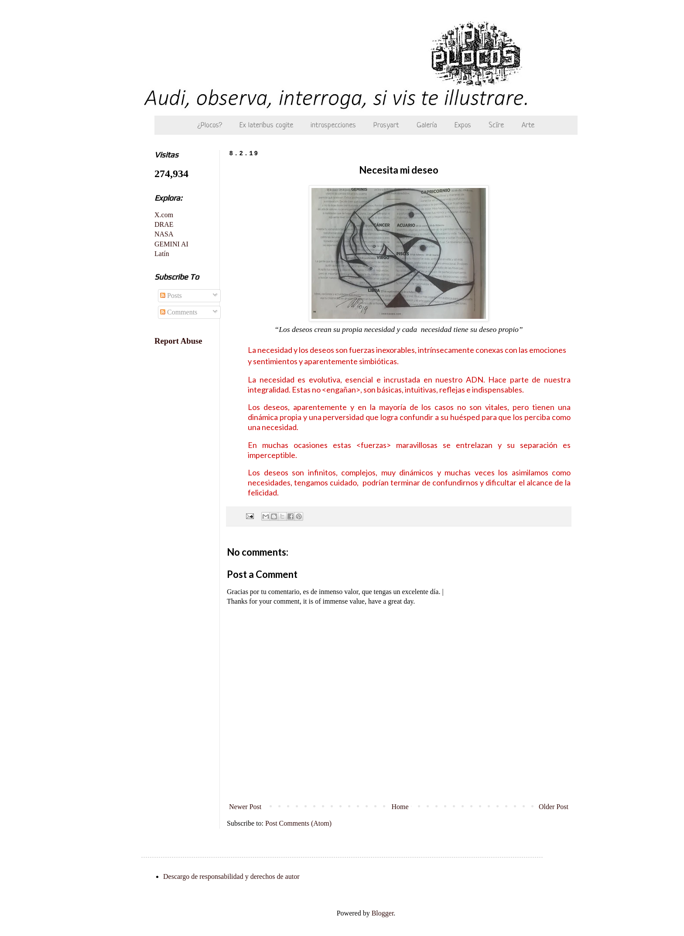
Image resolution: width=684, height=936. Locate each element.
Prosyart (386, 125)
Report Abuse (178, 340)
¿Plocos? (210, 125)
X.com (163, 215)
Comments (178, 312)
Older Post (553, 806)
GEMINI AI (171, 244)
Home (400, 806)
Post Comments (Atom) (298, 823)
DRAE (164, 224)
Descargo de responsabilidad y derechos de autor (231, 876)
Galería (427, 125)
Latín (161, 253)
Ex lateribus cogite (266, 125)
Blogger (383, 913)
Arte (528, 125)
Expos (463, 125)
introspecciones (333, 125)
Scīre (496, 125)
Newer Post (245, 806)
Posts (171, 295)
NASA (164, 234)
